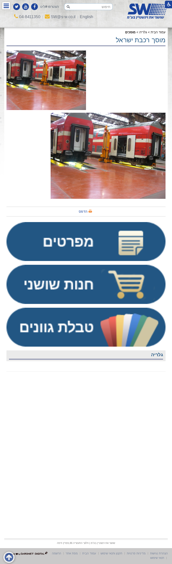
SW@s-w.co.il (60, 17)
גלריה (143, 32)
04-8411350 (27, 17)
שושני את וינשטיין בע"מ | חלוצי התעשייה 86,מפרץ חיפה (86, 543)
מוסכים (130, 32)
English (86, 17)
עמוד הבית (158, 32)
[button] (6, 5)
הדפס (83, 211)
